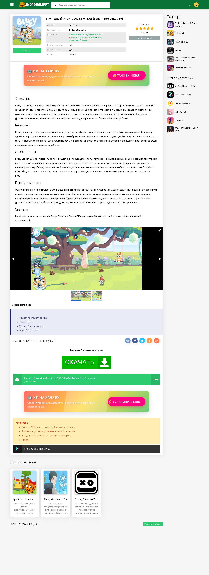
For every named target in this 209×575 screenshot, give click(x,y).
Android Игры (76, 34)
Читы (84, 40)
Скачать (27, 50)
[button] (159, 230)
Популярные (89, 37)
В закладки (144, 37)
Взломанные (94, 34)
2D (85, 34)
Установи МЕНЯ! (126, 75)
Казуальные (75, 37)
